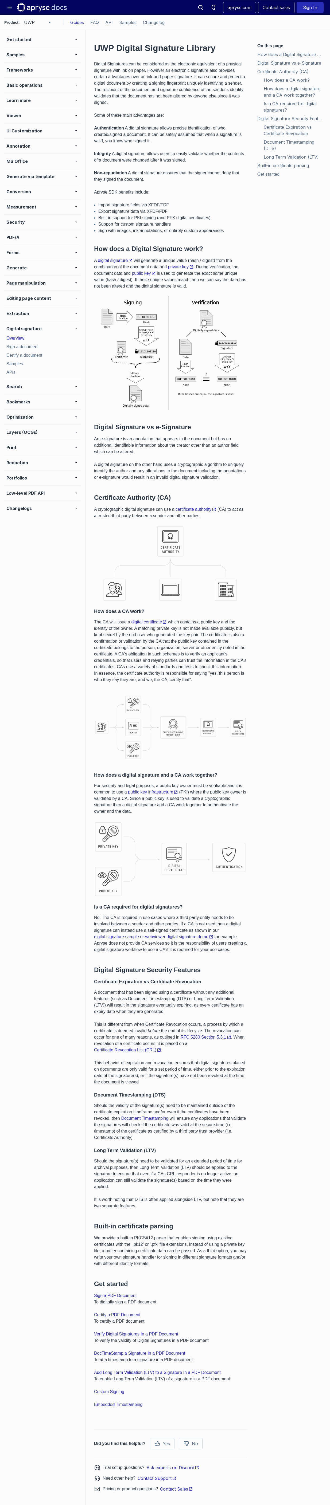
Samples (128, 22)
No (190, 1443)
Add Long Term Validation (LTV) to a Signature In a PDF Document (157, 1372)
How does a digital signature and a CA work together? (293, 92)
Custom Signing (109, 1391)
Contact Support (157, 1478)
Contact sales (276, 7)
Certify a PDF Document (117, 1315)
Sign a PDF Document (115, 1295)
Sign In (310, 7)
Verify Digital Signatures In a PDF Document (136, 1334)
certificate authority (196, 509)
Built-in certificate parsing (283, 165)
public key (144, 273)
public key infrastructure (153, 792)
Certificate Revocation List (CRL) (127, 1050)
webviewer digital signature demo (179, 936)
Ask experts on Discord (172, 1467)
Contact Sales (176, 1489)
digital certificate (149, 622)
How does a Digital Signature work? (291, 54)
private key (180, 267)
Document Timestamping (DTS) (290, 145)
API (109, 22)
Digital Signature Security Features (291, 118)
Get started (268, 174)
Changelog (154, 22)
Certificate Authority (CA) (283, 71)
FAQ (94, 22)
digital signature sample (116, 936)
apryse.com (239, 7)
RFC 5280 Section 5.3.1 (206, 1037)
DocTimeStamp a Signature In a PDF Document (139, 1353)
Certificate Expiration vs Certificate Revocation (288, 130)
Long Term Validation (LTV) (291, 157)
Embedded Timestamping (118, 1404)
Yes (162, 1443)
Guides (77, 22)
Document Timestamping (144, 1118)
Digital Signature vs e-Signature (289, 63)
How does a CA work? (287, 80)
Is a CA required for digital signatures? (291, 107)
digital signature (115, 260)
